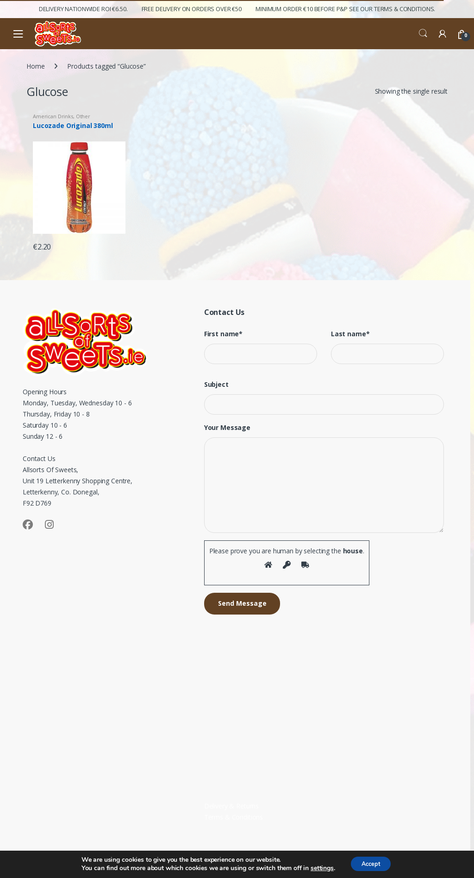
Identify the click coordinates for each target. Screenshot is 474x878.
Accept (371, 863)
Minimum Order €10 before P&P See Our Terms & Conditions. (345, 9)
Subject (216, 384)
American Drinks (53, 116)
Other (83, 116)
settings (318, 868)
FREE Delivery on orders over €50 (192, 9)
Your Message (227, 427)
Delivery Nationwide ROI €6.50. (83, 9)
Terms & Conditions (233, 817)
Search (423, 33)
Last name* (350, 334)
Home (35, 66)
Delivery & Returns (231, 805)
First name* (223, 334)
